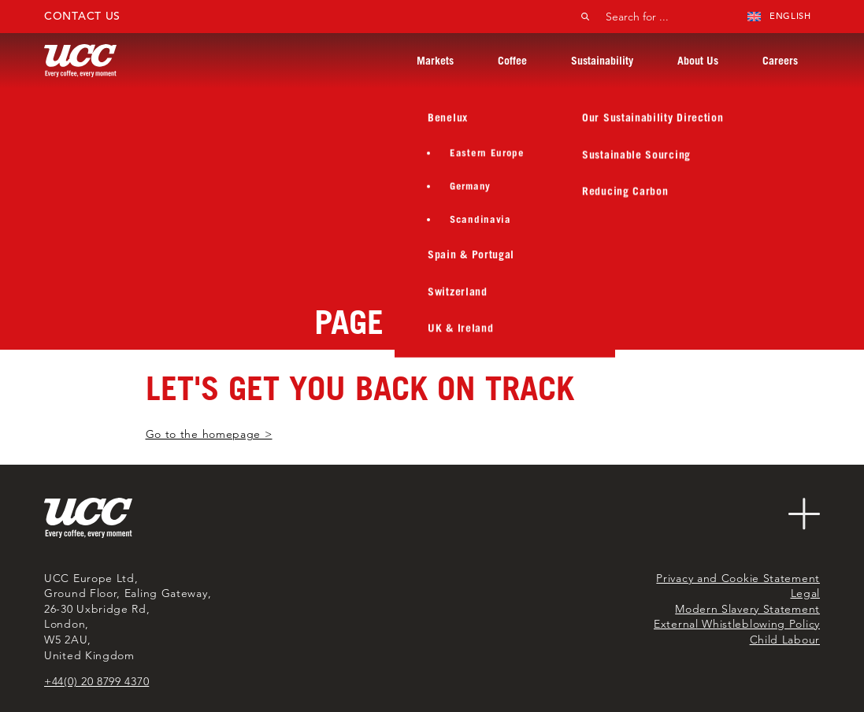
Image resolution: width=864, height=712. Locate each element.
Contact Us (82, 16)
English (779, 15)
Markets (435, 60)
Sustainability (602, 60)
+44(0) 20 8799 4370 (96, 681)
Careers (780, 60)
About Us (697, 60)
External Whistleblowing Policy (737, 624)
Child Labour (785, 639)
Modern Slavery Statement (747, 609)
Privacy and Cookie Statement (738, 578)
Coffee (512, 60)
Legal (806, 593)
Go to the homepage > (209, 434)
